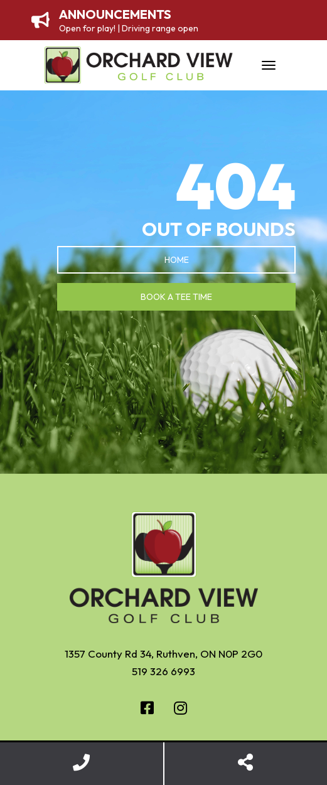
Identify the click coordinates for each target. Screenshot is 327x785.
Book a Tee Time (176, 296)
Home (176, 259)
